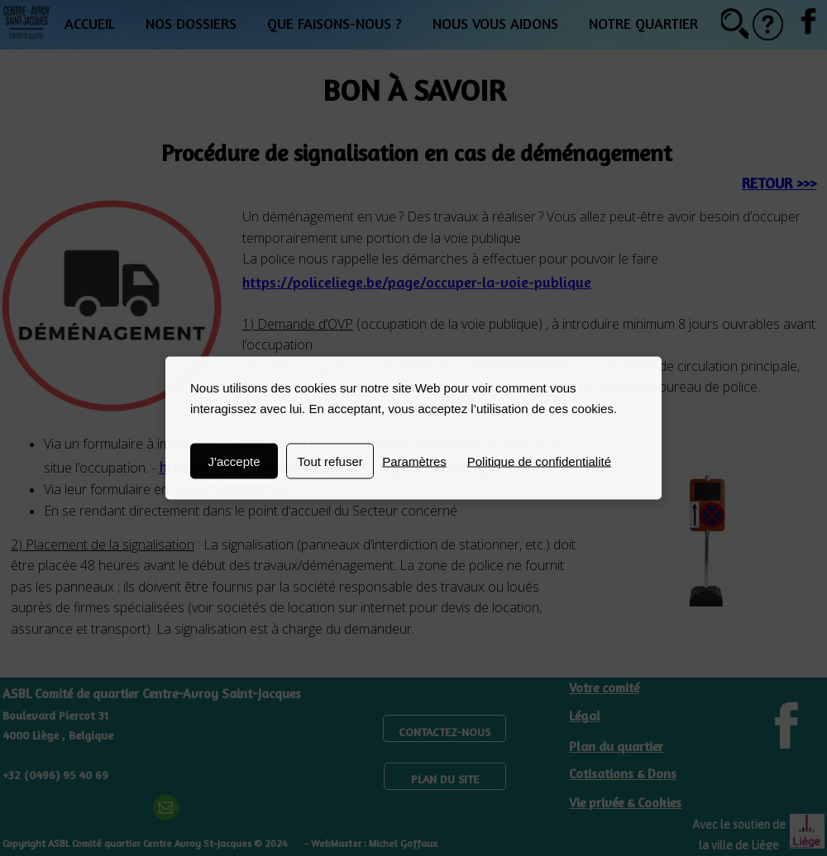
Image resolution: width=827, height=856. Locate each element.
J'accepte (234, 461)
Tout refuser (330, 461)
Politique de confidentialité (539, 461)
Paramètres (414, 461)
